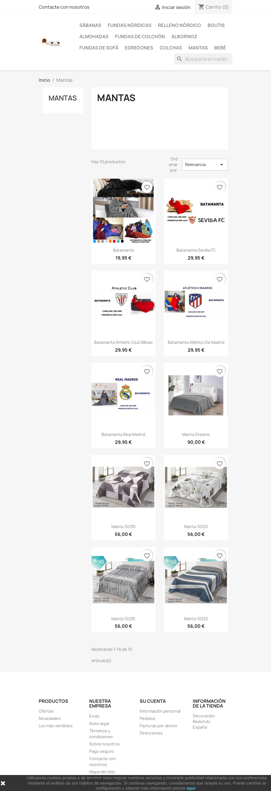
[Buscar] (203, 59)
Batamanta (123, 250)
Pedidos (147, 718)
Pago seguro (101, 751)
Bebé (220, 48)
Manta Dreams (196, 434)
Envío (94, 716)
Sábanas (90, 25)
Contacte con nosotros (64, 7)
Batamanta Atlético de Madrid (196, 342)
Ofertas (46, 711)
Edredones (139, 48)
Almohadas (94, 36)
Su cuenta (153, 701)
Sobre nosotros (104, 744)
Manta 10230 (123, 526)
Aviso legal (99, 723)
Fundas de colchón (140, 36)
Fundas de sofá (98, 48)
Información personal (160, 711)
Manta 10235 (123, 618)
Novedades (50, 718)
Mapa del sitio (102, 771)
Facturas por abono (158, 725)
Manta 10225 (196, 526)
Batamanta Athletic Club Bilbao (123, 342)
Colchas (171, 48)
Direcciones (151, 733)
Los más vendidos (56, 725)
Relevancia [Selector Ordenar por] (205, 164)
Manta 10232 (196, 618)
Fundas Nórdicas (129, 25)
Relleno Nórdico (179, 25)
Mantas (198, 48)
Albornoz (184, 36)
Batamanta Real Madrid (123, 434)
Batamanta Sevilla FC (196, 250)
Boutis (216, 25)
